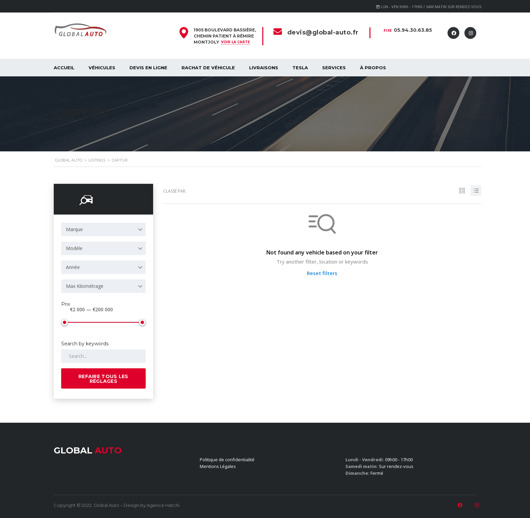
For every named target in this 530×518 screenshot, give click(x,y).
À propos (373, 67)
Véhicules (102, 67)
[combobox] (103, 229)
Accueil (64, 67)
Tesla (300, 67)
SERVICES (334, 67)
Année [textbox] (73, 267)
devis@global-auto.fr (323, 32)
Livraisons (263, 67)
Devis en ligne (148, 67)
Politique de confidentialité (227, 460)
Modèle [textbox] (74, 248)
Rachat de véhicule (208, 67)
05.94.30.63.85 (413, 30)
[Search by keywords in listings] (103, 356)
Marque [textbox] (74, 229)
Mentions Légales (218, 466)
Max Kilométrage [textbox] (84, 286)
